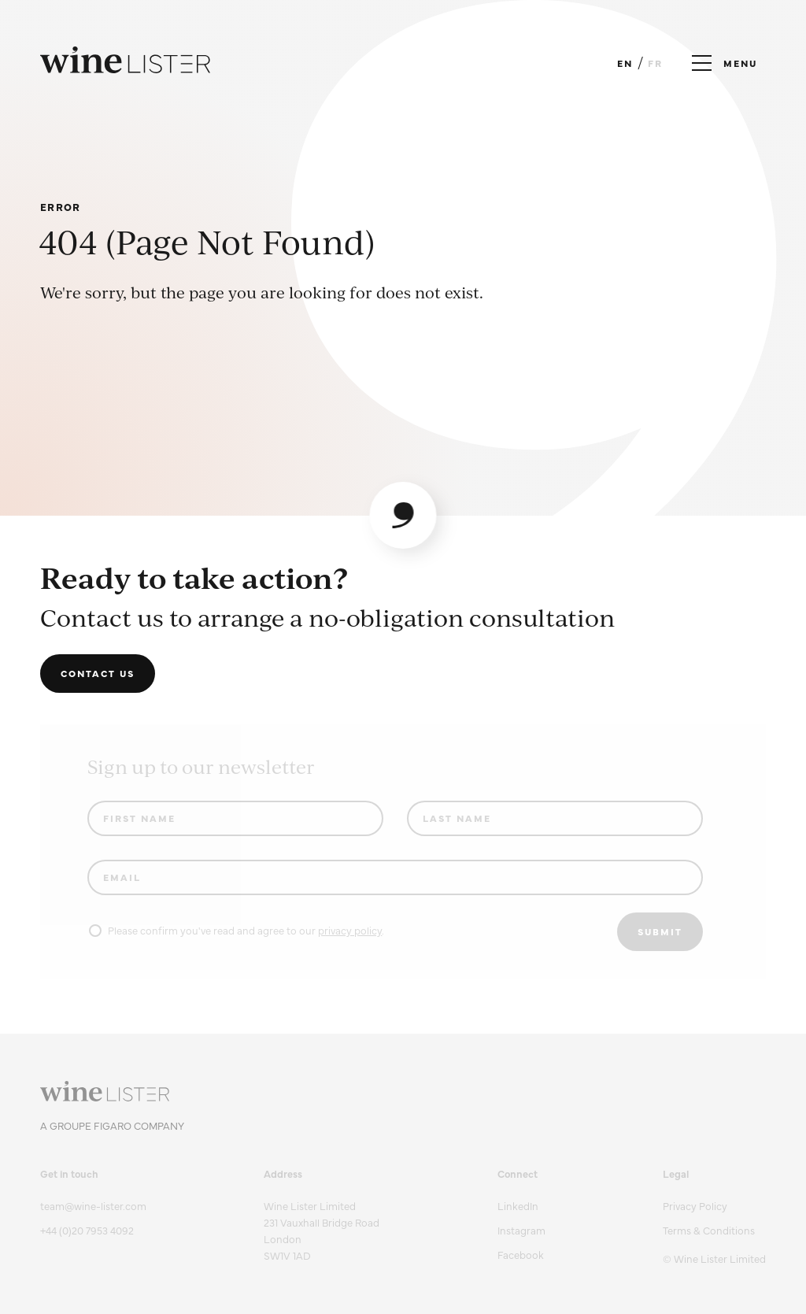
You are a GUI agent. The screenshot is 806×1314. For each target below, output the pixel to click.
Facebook (520, 1254)
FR (655, 63)
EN (625, 63)
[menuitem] (714, 1205)
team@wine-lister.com (93, 1205)
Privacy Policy (695, 1205)
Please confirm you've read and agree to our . (236, 930)
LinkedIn (517, 1205)
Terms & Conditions (709, 1230)
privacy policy (350, 930)
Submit (660, 931)
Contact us (98, 673)
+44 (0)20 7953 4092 (87, 1230)
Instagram (521, 1230)
